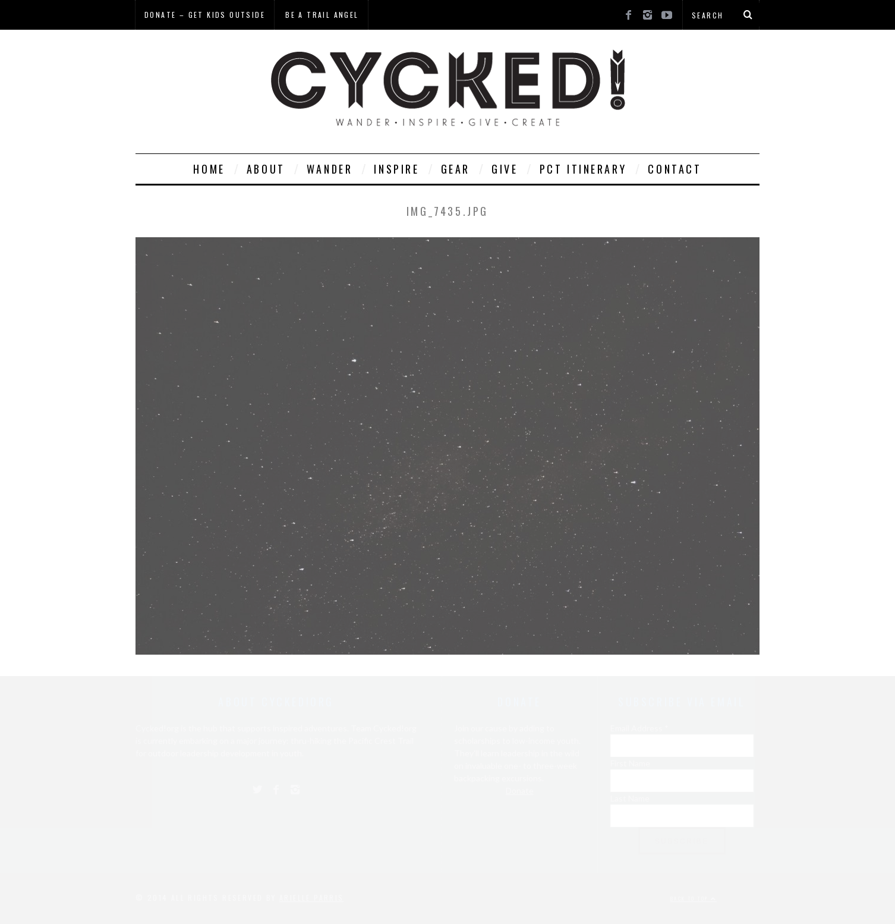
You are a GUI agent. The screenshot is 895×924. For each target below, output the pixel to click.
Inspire (396, 169)
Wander (330, 169)
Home (209, 169)
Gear (455, 169)
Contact (674, 169)
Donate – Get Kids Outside (204, 15)
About (266, 169)
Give (504, 169)
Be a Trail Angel (321, 15)
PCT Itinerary (583, 169)
